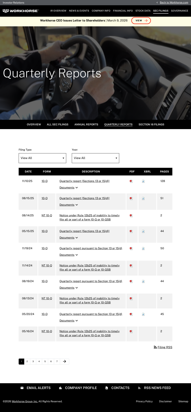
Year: (75, 151)
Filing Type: (25, 151)
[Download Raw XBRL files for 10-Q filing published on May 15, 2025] (143, 232)
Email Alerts (38, 390)
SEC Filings (160, 10)
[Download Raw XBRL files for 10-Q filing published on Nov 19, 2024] (143, 250)
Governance (179, 10)
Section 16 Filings (151, 126)
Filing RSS (162, 349)
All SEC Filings (57, 126)
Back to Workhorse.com (174, 2)
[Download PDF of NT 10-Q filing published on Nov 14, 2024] (131, 267)
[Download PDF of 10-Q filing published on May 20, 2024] (131, 315)
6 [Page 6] (52, 364)
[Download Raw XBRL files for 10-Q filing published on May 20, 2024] (143, 315)
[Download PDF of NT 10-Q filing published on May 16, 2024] (131, 333)
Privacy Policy (144, 403)
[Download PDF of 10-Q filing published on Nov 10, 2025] (131, 182)
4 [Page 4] (40, 364)
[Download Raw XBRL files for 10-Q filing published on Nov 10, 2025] (143, 182)
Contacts (120, 390)
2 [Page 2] (28, 364)
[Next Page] (64, 363)
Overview (34, 126)
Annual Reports (86, 126)
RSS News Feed (157, 390)
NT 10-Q (47, 217)
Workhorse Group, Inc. (25, 403)
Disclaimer (165, 403)
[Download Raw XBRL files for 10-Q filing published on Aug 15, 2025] (143, 200)
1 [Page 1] (22, 364)
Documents (69, 189)
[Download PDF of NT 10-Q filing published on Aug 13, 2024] (131, 300)
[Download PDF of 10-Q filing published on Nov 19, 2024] (131, 250)
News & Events (79, 10)
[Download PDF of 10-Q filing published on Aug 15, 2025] (131, 200)
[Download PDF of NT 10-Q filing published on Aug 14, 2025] (131, 217)
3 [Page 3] (34, 364)
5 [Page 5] (46, 364)
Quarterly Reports (118, 126)
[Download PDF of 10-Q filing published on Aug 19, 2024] (131, 283)
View (139, 22)
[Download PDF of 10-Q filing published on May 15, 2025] (131, 232)
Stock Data (143, 10)
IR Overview (58, 10)
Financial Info (123, 10)
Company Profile (80, 390)
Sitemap (183, 403)
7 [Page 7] (58, 364)
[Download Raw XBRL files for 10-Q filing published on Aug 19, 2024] (143, 283)
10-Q (45, 182)
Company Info (101, 10)
